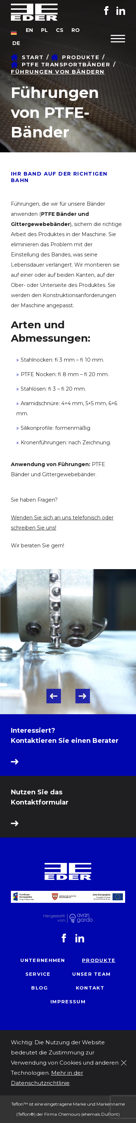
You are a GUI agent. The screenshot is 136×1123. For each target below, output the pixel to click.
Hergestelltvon (54, 918)
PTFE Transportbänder (66, 64)
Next (82, 696)
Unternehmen (42, 960)
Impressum (68, 1001)
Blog (39, 988)
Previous (53, 696)
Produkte (98, 960)
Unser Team (91, 974)
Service (38, 974)
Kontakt (90, 988)
